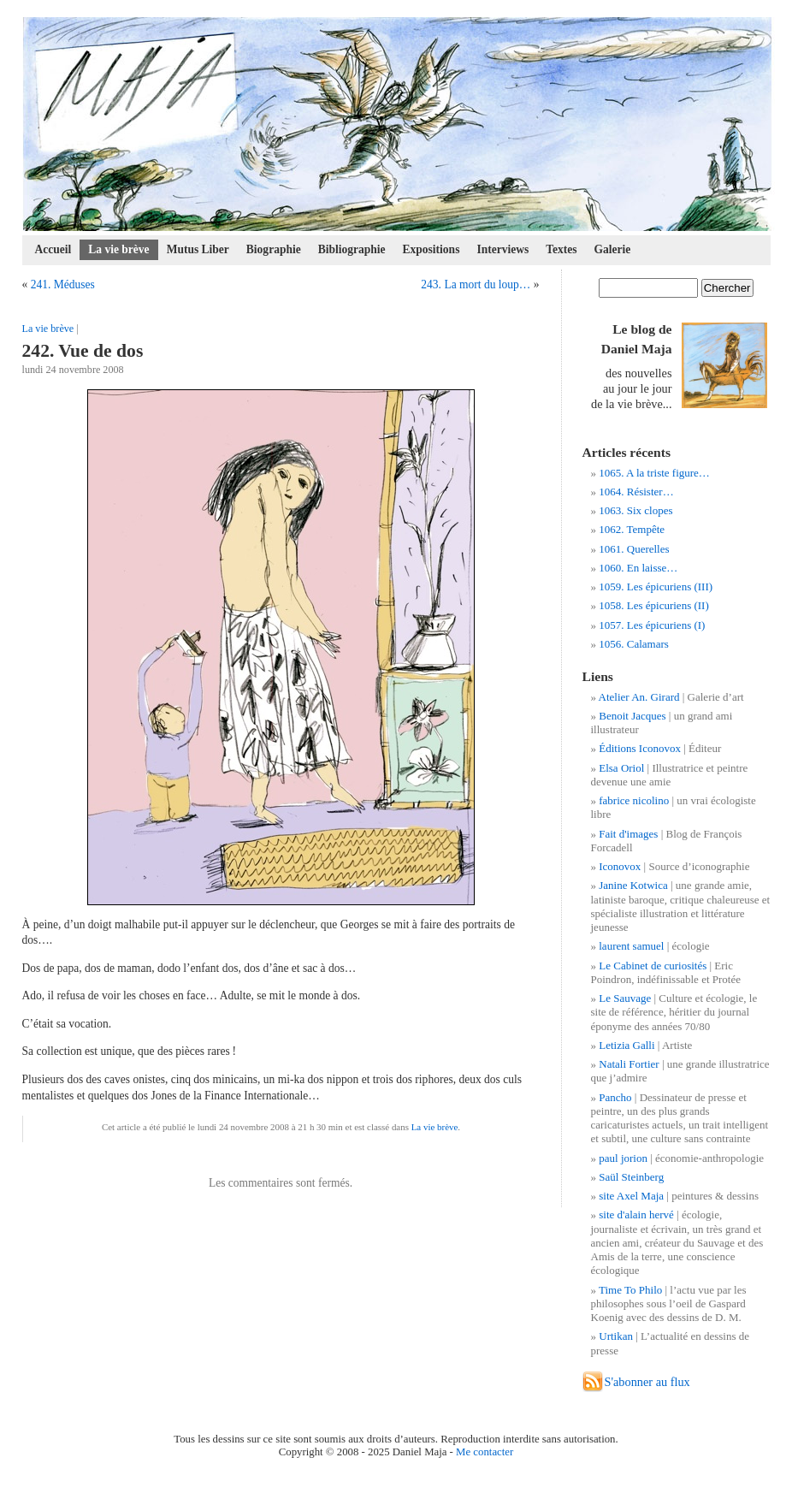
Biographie (273, 249)
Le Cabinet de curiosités (652, 965)
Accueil (53, 249)
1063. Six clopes (635, 510)
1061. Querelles (634, 548)
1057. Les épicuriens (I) (652, 625)
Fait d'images (628, 833)
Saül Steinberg (631, 1176)
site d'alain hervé (636, 1214)
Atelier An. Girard (639, 696)
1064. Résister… (636, 491)
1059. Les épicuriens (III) (655, 586)
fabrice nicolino (634, 800)
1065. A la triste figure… (654, 472)
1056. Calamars (634, 643)
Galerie (612, 249)
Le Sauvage (625, 998)
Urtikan (616, 1336)
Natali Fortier (629, 1064)
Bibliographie (352, 249)
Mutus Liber (198, 249)
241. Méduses (63, 284)
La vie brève (118, 249)
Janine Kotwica (633, 885)
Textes (561, 249)
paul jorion (623, 1158)
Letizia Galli (626, 1045)
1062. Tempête (632, 529)
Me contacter (484, 1452)
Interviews (502, 249)
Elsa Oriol (621, 767)
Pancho (615, 1097)
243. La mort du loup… (475, 284)
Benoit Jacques (632, 715)
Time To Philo (630, 1289)
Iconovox (620, 866)
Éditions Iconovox (640, 748)
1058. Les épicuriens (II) (654, 605)
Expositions (431, 249)
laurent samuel (631, 945)
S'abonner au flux (647, 1382)
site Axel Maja (631, 1195)
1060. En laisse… (638, 567)
